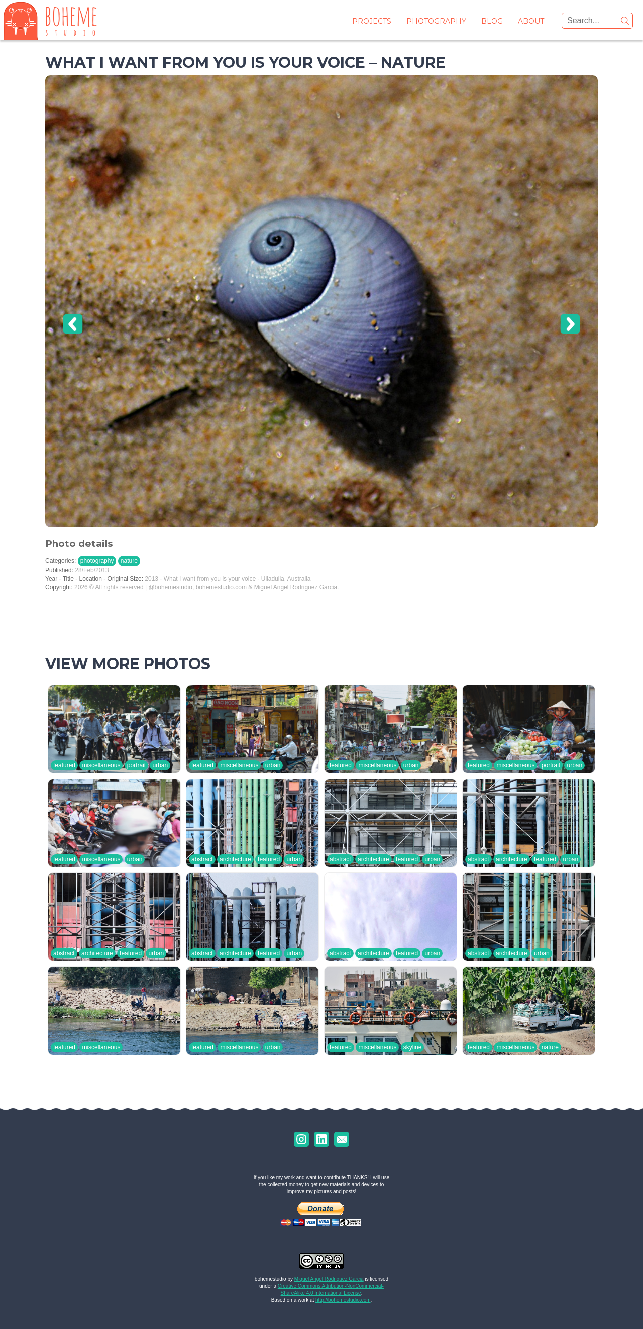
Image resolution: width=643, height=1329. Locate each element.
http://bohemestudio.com (343, 1300)
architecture (235, 859)
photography (436, 21)
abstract (202, 859)
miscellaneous (101, 765)
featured (64, 765)
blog (492, 21)
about (531, 21)
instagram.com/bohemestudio (301, 1139)
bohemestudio (270, 1279)
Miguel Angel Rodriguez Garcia (329, 1279)
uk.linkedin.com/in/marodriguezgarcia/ (321, 1139)
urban (160, 765)
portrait (136, 765)
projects (371, 21)
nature (129, 560)
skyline (412, 1047)
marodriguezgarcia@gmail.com (341, 1139)
